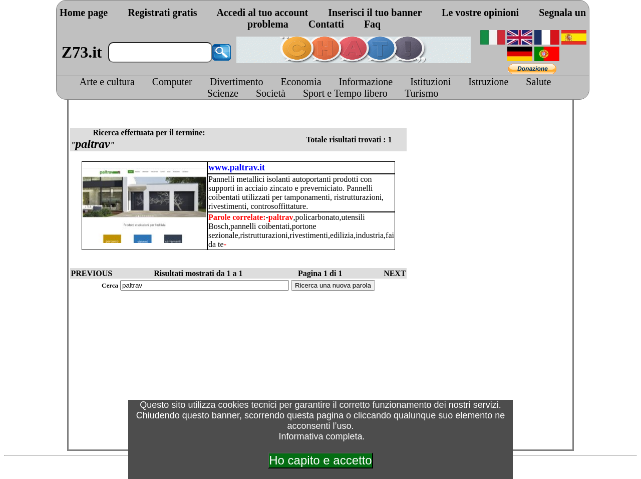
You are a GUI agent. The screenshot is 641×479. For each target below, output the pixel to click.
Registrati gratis (162, 12)
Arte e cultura (107, 81)
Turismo (421, 93)
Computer (172, 81)
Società (270, 93)
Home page (84, 12)
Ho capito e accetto (320, 460)
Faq (372, 24)
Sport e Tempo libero (345, 93)
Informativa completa (320, 436)
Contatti (326, 24)
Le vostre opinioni (480, 12)
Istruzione (488, 81)
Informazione (366, 81)
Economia (300, 81)
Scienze (222, 93)
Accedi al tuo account (262, 12)
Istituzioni (430, 81)
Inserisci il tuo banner (375, 12)
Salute (538, 81)
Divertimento (236, 81)
